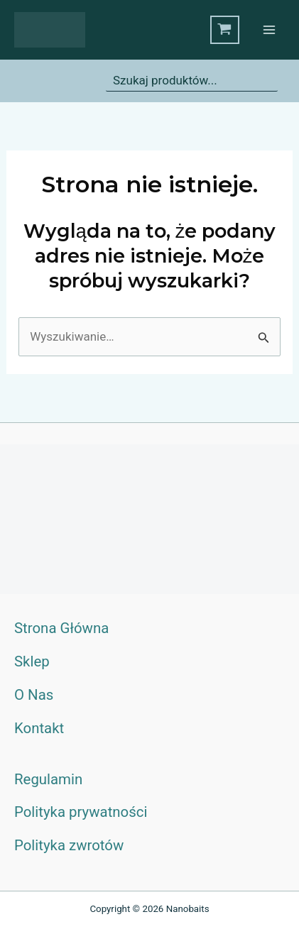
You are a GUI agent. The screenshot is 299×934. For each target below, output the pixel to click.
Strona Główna (61, 628)
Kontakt (39, 728)
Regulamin (48, 779)
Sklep (32, 661)
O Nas (33, 694)
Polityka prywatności (80, 811)
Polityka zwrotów (69, 845)
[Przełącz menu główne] (269, 29)
